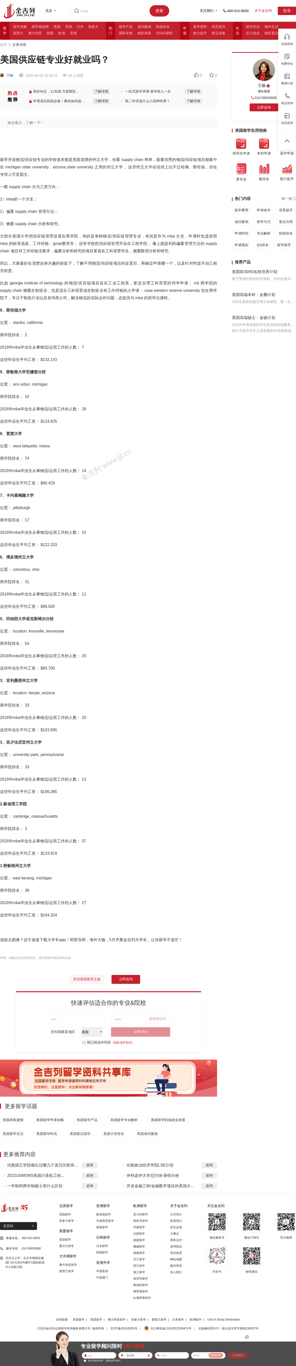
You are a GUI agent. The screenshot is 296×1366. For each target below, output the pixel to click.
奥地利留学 (140, 1285)
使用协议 (176, 1246)
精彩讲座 (144, 33)
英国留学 (65, 1239)
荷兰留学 (139, 1265)
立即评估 (141, 1032)
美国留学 (65, 1214)
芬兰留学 (139, 1259)
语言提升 (218, 27)
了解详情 (101, 91)
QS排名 (263, 245)
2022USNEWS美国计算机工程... (35, 1175)
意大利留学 (140, 1214)
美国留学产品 (87, 1120)
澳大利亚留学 (68, 1265)
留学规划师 (40, 27)
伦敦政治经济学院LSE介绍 (150, 1165)
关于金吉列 (263, 11)
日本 (80, 27)
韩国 (50, 33)
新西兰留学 (66, 1271)
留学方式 (264, 222)
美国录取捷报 (13, 1120)
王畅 (6, 75)
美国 (68, 27)
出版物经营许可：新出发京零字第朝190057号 (228, 1328)
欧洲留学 (196, 1319)
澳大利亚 (35, 33)
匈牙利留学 (140, 1278)
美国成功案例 (147, 1134)
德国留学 (139, 1240)
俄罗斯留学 (140, 1291)
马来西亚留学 (105, 1221)
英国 (57, 27)
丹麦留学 (139, 1227)
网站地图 (176, 1259)
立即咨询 (126, 979)
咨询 (89, 1165)
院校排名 (163, 27)
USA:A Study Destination (223, 1319)
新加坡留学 (103, 1214)
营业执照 (176, 1253)
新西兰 (18, 33)
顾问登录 (176, 1265)
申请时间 (241, 233)
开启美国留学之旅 (87, 979)
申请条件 (264, 210)
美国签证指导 (80, 1134)
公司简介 (176, 1214)
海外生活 (271, 27)
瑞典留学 (139, 1253)
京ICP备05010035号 (123, 1328)
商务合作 (176, 1240)
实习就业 (253, 33)
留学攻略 (20, 27)
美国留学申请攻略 (50, 1120)
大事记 (174, 1233)
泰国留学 (102, 1227)
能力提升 (200, 33)
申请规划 (241, 245)
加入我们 (176, 1272)
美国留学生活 (13, 1134)
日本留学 (102, 1246)
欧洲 (61, 33)
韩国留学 (102, 1252)
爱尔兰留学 (66, 1246)
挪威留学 (139, 1246)
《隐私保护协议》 (123, 1042)
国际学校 (126, 33)
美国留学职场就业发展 (168, 1120)
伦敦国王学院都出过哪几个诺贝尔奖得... (42, 1165)
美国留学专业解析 (124, 1120)
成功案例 (144, 27)
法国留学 (139, 1233)
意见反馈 (176, 1227)
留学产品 (126, 27)
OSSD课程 (164, 33)
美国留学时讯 (46, 1134)
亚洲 (73, 33)
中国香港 (102, 1271)
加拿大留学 (66, 1221)
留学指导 (284, 245)
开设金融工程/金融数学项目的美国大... (160, 1186)
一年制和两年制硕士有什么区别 (34, 1186)
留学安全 (253, 27)
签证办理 (286, 222)
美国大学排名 (113, 1134)
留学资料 (200, 27)
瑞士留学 (139, 1272)
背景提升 (286, 210)
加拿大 (93, 27)
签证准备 (218, 33)
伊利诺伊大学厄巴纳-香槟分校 (153, 1175)
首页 (3, 45)
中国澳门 (102, 1277)
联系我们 (176, 1221)
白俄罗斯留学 (142, 1298)
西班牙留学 (140, 1221)
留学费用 (241, 210)
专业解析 (264, 233)
